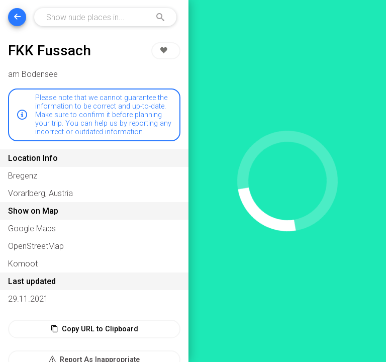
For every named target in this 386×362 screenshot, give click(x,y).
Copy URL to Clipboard (94, 329)
